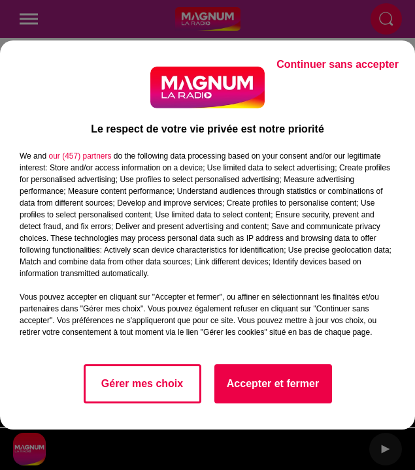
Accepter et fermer (273, 383)
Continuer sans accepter (337, 64)
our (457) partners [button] (79, 156)
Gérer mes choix (142, 383)
